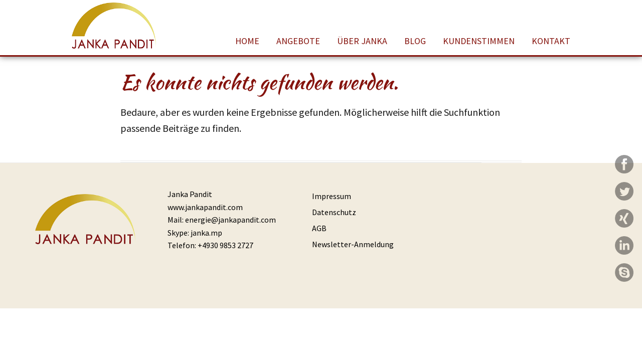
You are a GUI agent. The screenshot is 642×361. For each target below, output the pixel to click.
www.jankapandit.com (205, 207)
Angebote (298, 41)
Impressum (331, 196)
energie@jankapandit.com (230, 220)
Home (247, 41)
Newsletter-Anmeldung (353, 244)
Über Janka (362, 41)
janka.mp (206, 233)
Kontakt (551, 41)
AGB (319, 228)
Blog (415, 41)
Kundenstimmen (479, 41)
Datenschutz (334, 212)
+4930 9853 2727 (225, 245)
